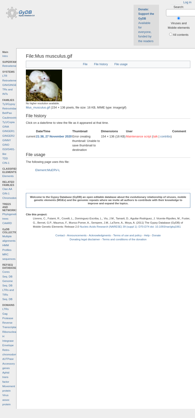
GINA (5, 126)
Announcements (77, 235)
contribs (165, 136)
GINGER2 (8, 135)
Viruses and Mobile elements (179, 25)
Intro (5, 56)
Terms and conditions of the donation (124, 239)
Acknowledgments (100, 235)
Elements (8, 176)
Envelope (8, 345)
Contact (60, 235)
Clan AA (7, 189)
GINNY (6, 140)
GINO (5, 144)
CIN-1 (5, 162)
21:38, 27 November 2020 (54, 136)
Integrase (8, 340)
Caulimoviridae (11, 117)
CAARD (7, 223)
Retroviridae (9, 108)
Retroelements (11, 65)
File (85, 64)
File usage (120, 64)
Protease (7, 318)
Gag (5, 313)
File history (101, 64)
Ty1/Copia (8, 122)
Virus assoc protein (6, 400)
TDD (5, 158)
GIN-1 (6, 193)
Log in (187, 2)
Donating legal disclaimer (85, 239)
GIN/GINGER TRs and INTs (10, 90)
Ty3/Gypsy (8, 104)
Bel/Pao (7, 113)
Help (147, 235)
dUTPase (8, 359)
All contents (180, 34)
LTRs (5, 309)
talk (155, 136)
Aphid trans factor (5, 377)
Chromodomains (12, 198)
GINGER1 (8, 131)
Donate (156, 235)
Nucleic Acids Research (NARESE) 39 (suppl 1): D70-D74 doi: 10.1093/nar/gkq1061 (130, 226)
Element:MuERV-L (47, 170)
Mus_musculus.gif (38, 107)
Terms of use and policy (127, 235)
